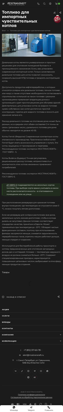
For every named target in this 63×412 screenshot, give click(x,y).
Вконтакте (15, 371)
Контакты (7, 328)
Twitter (22, 371)
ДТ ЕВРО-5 (12, 185)
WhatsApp (47, 371)
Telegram (34, 371)
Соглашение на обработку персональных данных (31, 397)
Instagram (28, 371)
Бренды (6, 322)
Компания (8, 335)
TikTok (34, 377)
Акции (5, 310)
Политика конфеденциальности (31, 395)
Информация (9, 341)
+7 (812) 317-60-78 (32, 350)
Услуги (6, 316)
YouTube (41, 371)
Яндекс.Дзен (28, 377)
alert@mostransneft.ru (33, 355)
